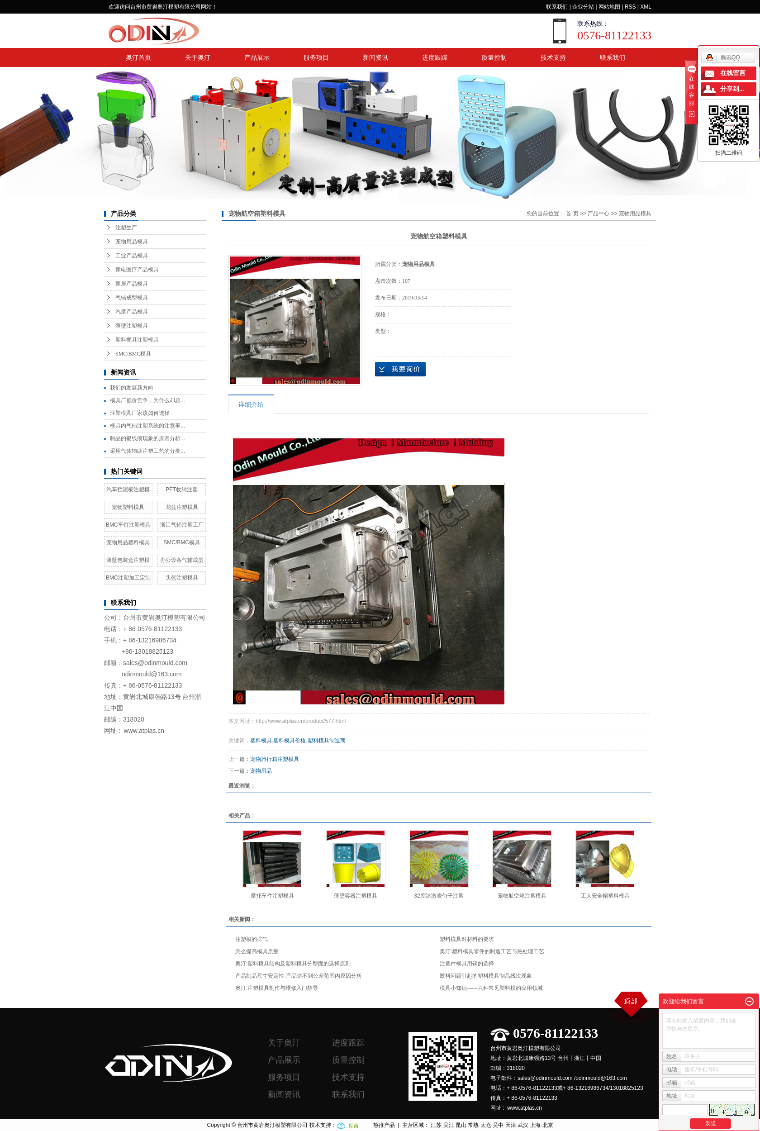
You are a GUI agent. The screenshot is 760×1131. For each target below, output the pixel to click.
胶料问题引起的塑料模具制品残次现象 (486, 976)
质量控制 (494, 57)
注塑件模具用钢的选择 (467, 963)
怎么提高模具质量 (257, 951)
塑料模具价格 (289, 740)
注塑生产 (126, 227)
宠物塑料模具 (128, 507)
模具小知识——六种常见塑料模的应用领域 (491, 988)
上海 (535, 1125)
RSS (630, 7)
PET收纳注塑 (182, 489)
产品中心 (598, 213)
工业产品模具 (131, 255)
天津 (510, 1125)
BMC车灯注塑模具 (128, 525)
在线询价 (400, 369)
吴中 (498, 1125)
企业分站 (583, 7)
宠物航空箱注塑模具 (522, 896)
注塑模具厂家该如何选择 (140, 413)
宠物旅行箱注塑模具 (274, 759)
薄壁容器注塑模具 (355, 896)
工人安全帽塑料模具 (605, 896)
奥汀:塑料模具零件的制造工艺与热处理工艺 (492, 951)
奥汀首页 (138, 57)
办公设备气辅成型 (182, 560)
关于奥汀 (197, 57)
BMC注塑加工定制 (128, 578)
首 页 (572, 213)
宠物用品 (261, 771)
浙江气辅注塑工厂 (182, 525)
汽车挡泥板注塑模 (128, 489)
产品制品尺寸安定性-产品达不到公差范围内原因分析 (298, 976)
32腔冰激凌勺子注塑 (438, 896)
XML (645, 7)
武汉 (523, 1125)
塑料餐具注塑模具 (137, 340)
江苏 (436, 1125)
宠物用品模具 (131, 241)
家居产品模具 (131, 283)
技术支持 (553, 57)
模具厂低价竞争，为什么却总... (147, 400)
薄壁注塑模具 (131, 326)
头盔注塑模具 (182, 578)
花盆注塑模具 (182, 507)
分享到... (732, 89)
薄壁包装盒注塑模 (128, 560)
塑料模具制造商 (327, 740)
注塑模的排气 (251, 939)
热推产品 (384, 1125)
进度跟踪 (434, 57)
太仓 (485, 1125)
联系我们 (557, 7)
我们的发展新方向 (131, 388)
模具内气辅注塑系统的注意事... (147, 426)
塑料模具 (261, 740)
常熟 (473, 1125)
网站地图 (609, 7)
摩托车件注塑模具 (272, 896)
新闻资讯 (375, 57)
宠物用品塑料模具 (128, 542)
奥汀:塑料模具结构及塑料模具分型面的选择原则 (293, 963)
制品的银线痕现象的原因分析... (147, 438)
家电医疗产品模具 (137, 269)
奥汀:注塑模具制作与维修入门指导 (276, 988)
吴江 (448, 1125)
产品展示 (257, 57)
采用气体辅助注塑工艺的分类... (147, 451)
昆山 (461, 1125)
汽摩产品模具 (131, 312)
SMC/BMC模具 (133, 354)
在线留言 (733, 73)
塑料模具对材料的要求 (467, 939)
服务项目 (316, 57)
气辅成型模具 (131, 298)
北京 (547, 1125)
